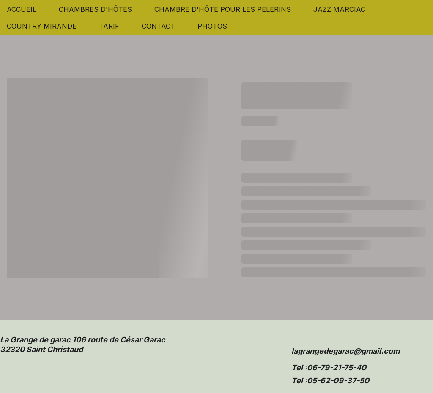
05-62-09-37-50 (338, 380)
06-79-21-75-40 (336, 367)
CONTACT (158, 26)
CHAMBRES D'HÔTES (95, 9)
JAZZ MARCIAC (339, 9)
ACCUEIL (21, 9)
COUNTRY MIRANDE (42, 26)
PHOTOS (212, 26)
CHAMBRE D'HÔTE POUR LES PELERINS (222, 9)
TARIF (109, 26)
